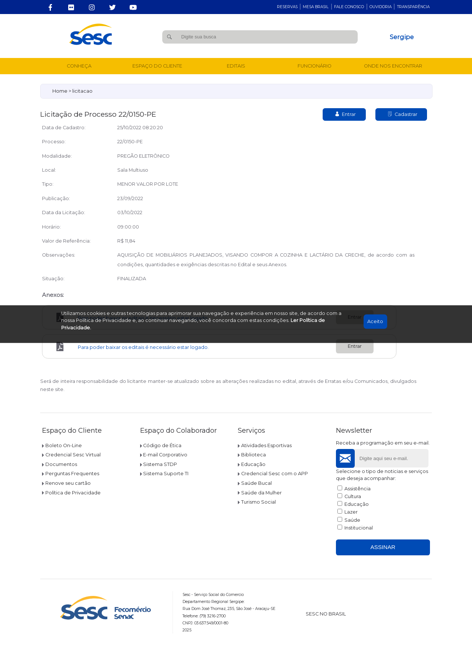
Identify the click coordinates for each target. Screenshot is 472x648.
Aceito (375, 321)
